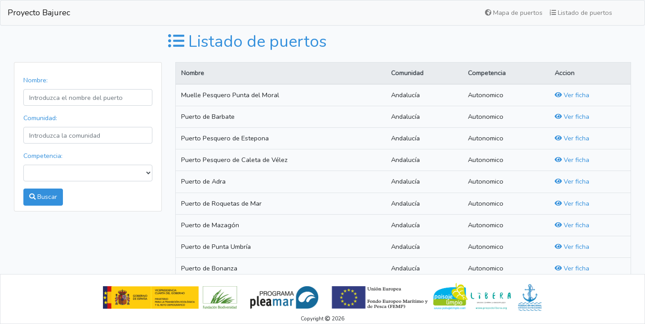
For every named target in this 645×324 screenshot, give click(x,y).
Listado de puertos (581, 12)
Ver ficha (572, 94)
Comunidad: (40, 117)
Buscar (43, 196)
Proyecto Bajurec (39, 12)
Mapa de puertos (514, 12)
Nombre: (35, 80)
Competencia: (42, 155)
